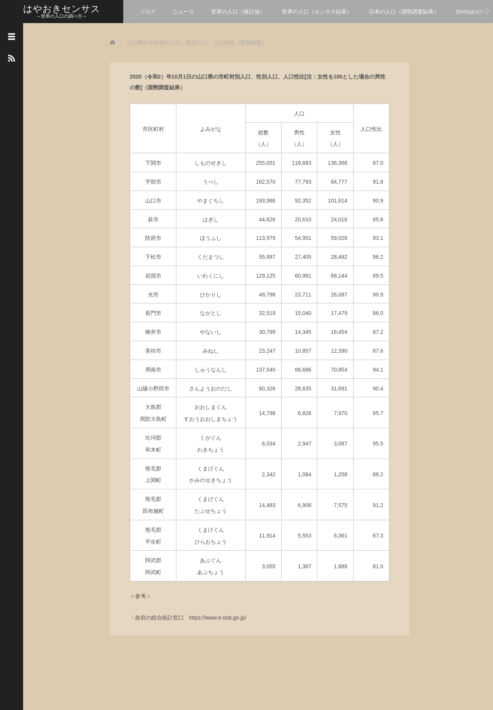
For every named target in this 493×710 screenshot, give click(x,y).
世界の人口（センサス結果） (317, 11)
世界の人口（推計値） (238, 11)
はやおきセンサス (61, 8)
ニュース (183, 11)
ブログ (147, 11)
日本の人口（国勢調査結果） (404, 11)
